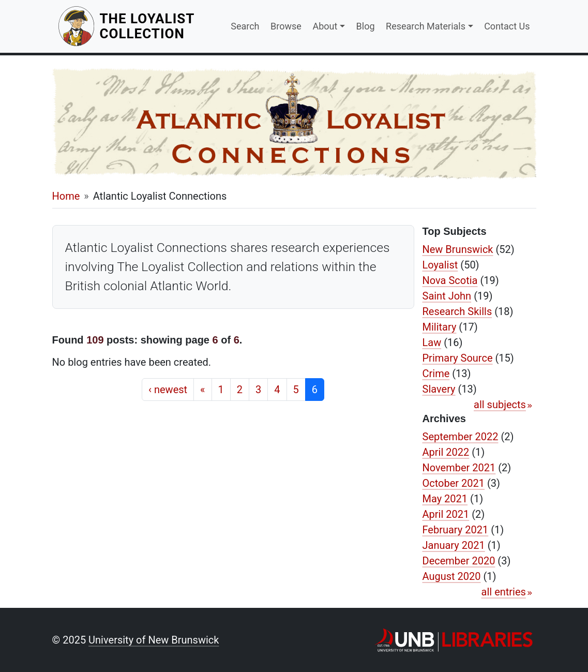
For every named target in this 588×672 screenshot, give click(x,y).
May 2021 (445, 498)
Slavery (439, 389)
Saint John (447, 296)
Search (245, 26)
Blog (365, 26)
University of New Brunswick (153, 640)
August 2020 (452, 576)
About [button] (324, 26)
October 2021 (454, 483)
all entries (503, 592)
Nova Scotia (450, 280)
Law (432, 342)
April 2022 (446, 452)
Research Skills (457, 311)
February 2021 (456, 530)
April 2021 (446, 514)
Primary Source (458, 358)
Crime (436, 373)
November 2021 (459, 467)
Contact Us (507, 26)
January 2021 (454, 545)
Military (440, 327)
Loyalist (440, 265)
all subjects (500, 404)
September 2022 (461, 436)
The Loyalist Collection (158, 26)
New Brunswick (458, 249)
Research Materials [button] (425, 26)
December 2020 (459, 561)
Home (66, 196)
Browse (285, 26)
